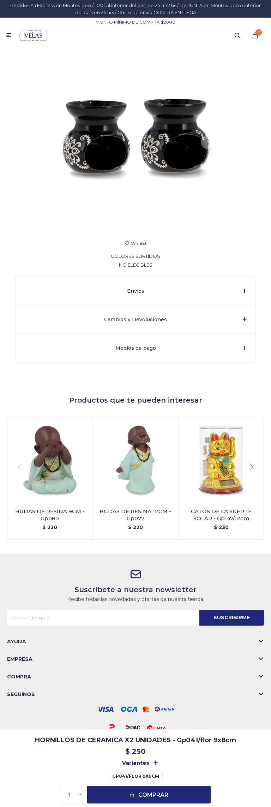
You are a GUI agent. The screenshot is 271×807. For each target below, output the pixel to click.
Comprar (153, 795)
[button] (135, 221)
